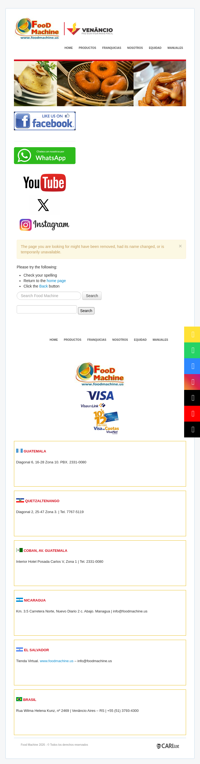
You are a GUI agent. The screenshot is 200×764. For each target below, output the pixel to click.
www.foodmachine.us (57, 661)
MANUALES (175, 47)
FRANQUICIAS (111, 47)
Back (43, 286)
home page (56, 281)
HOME (69, 47)
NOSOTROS (135, 47)
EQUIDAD (155, 47)
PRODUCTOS (87, 47)
